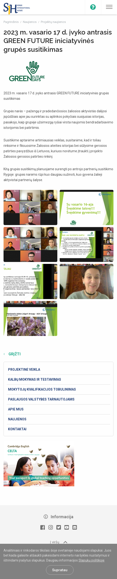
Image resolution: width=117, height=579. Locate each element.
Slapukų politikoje (91, 560)
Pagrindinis (11, 22)
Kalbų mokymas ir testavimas (34, 379)
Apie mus (16, 409)
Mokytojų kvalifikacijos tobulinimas (42, 389)
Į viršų (58, 542)
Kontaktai (17, 429)
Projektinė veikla (24, 369)
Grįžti (14, 354)
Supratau (59, 570)
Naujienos (30, 22)
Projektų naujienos (53, 22)
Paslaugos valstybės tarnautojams (41, 399)
